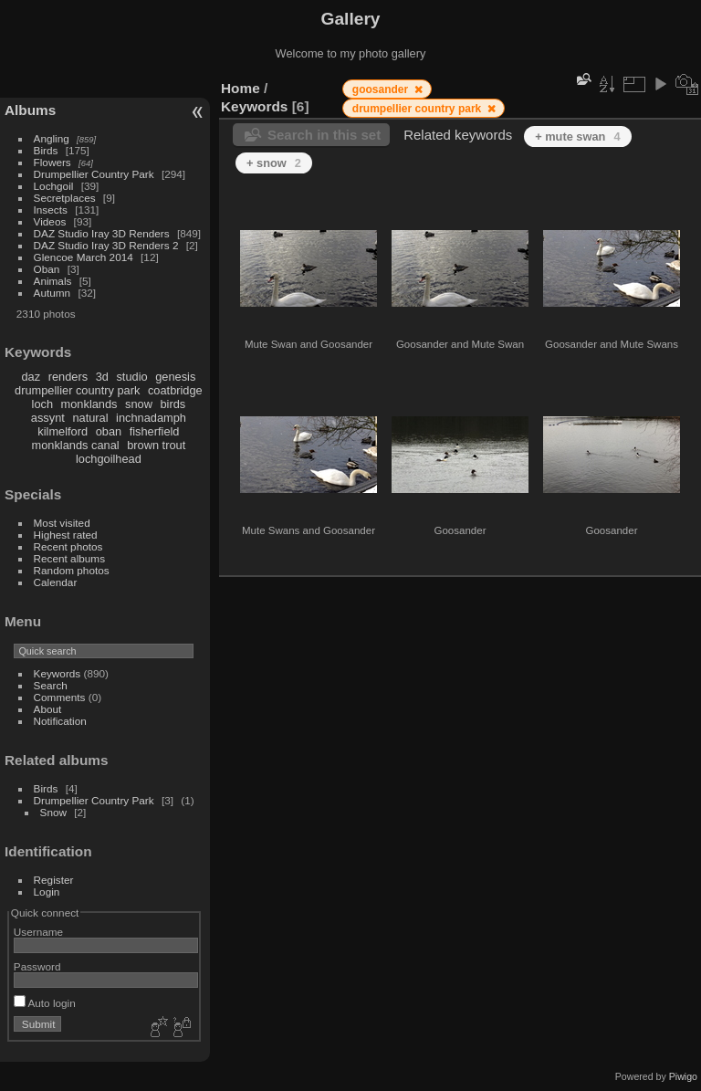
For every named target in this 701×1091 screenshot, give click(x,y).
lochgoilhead (108, 459)
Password (37, 966)
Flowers (52, 162)
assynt (48, 418)
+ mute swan (577, 136)
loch (42, 404)
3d (102, 376)
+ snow (273, 163)
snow (138, 404)
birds (172, 404)
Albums (30, 110)
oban (108, 431)
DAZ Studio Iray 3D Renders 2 (106, 245)
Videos (50, 221)
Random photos (72, 570)
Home (240, 88)
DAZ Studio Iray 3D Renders (102, 233)
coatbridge (175, 390)
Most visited (62, 523)
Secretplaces (65, 198)
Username (38, 932)
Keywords (57, 673)
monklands (89, 404)
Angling (51, 138)
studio (131, 376)
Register (54, 880)
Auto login (45, 1003)
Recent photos (68, 546)
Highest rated (66, 534)
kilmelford (62, 431)
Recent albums (69, 558)
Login (47, 891)
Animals (53, 281)
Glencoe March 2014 (83, 257)
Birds (46, 150)
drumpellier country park (77, 390)
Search (51, 685)
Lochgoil (54, 186)
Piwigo (683, 1076)
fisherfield (155, 431)
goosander (382, 89)
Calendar (56, 582)
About (48, 709)
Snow (53, 812)
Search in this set (324, 134)
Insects (51, 209)
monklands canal (76, 445)
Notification (60, 721)
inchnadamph (151, 418)
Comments (60, 697)
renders (68, 376)
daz (31, 376)
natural (90, 418)
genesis (175, 376)
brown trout (156, 445)
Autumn (52, 293)
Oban (47, 269)
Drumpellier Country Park (94, 174)
